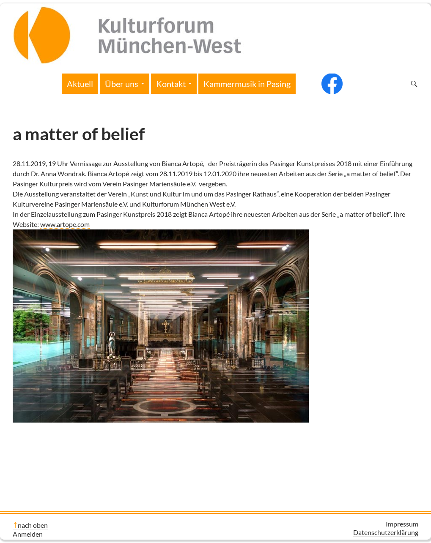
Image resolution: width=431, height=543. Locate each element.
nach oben (33, 525)
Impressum (402, 524)
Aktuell (80, 84)
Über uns (121, 84)
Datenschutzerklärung (385, 532)
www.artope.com (65, 224)
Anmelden (28, 534)
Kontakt (171, 84)
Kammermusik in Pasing (247, 84)
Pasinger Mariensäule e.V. (91, 204)
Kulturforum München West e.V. (189, 204)
